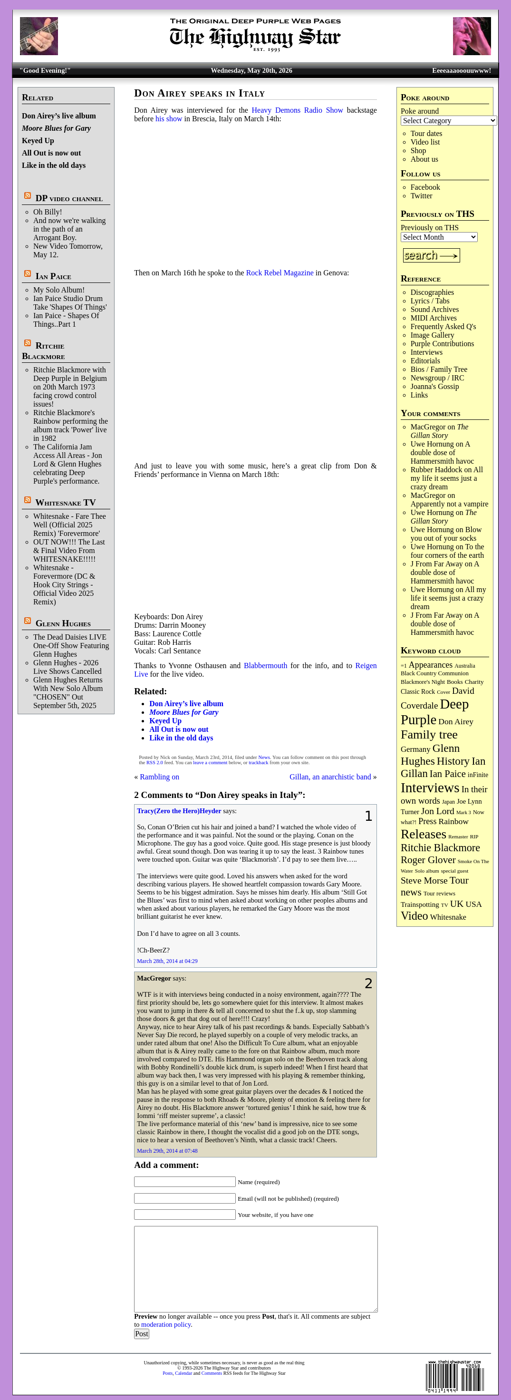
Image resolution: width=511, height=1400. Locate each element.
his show (168, 119)
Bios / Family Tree (439, 369)
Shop (418, 150)
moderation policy (166, 1324)
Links (419, 395)
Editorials (425, 361)
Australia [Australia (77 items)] (464, 665)
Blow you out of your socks (446, 533)
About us (424, 159)
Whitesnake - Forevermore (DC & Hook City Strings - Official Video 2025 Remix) (64, 585)
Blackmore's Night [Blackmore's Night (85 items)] (423, 682)
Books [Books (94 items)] (455, 681)
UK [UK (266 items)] (457, 903)
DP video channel (69, 198)
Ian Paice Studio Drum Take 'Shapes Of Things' (70, 302)
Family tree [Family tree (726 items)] (429, 734)
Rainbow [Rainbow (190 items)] (453, 821)
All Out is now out (51, 153)
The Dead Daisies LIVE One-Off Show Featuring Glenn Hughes (71, 645)
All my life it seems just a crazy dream (447, 478)
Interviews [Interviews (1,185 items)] (430, 787)
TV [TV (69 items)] (444, 905)
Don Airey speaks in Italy (199, 93)
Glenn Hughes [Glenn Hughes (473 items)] (430, 754)
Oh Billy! (47, 212)
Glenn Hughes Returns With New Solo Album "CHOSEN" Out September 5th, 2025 (68, 693)
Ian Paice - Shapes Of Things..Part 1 (66, 319)
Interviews (427, 352)
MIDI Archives (434, 318)
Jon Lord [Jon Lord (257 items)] (437, 811)
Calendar (183, 1373)
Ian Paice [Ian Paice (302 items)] (448, 773)
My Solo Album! (59, 290)
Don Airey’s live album (59, 116)
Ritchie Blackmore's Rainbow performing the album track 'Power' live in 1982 (70, 425)
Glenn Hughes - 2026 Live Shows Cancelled (67, 667)
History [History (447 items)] (453, 761)
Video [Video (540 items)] (414, 915)
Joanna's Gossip (435, 386)
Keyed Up (38, 140)
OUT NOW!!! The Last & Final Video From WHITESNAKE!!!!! (69, 550)
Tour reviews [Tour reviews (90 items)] (439, 893)
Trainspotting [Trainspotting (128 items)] (420, 904)
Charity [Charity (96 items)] (474, 681)
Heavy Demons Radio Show (298, 110)
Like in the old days (54, 165)
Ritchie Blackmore (43, 350)
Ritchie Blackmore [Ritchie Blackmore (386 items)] (440, 848)
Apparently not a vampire (450, 504)
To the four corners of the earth (447, 551)
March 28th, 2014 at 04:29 (167, 961)
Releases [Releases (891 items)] (423, 833)
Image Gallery (432, 335)
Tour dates (427, 133)
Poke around (420, 111)
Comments (212, 1373)
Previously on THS (430, 228)
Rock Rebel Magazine (280, 273)
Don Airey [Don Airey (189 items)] (455, 721)
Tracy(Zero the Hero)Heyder (179, 811)
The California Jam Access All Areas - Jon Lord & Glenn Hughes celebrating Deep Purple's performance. (67, 464)
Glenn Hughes (63, 623)
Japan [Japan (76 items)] (448, 801)
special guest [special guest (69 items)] (455, 871)
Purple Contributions (442, 344)
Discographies (432, 292)
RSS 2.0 (154, 762)
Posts (168, 1373)
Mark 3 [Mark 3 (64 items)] (463, 812)
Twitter (422, 196)
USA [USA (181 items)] (473, 904)
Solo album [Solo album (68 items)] (427, 871)
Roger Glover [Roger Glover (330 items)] (428, 859)
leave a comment (210, 762)
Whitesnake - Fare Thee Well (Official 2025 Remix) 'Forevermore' (69, 524)
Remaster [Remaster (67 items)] (458, 836)
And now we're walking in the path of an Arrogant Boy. (69, 229)
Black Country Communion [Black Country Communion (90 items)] (435, 673)
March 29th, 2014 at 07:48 (167, 1150)
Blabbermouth (266, 665)
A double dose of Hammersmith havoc (442, 452)
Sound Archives (435, 309)
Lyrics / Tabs (430, 301)
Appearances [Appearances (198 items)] (431, 665)
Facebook (425, 187)
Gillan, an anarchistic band (330, 777)
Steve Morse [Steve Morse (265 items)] (424, 880)
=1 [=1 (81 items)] (404, 665)
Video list (425, 142)
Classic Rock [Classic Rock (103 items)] (418, 691)
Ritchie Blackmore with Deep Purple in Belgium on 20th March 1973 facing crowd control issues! (70, 387)
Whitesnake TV (65, 502)
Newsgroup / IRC (437, 378)
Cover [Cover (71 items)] (443, 692)
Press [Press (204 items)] (427, 821)
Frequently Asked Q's (443, 326)
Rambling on (159, 777)
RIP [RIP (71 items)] (474, 836)
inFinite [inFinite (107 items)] (478, 774)
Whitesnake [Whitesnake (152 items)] (448, 917)
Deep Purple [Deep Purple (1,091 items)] (435, 711)
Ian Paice (53, 276)
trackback (258, 762)
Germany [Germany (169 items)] (416, 749)
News (264, 757)
